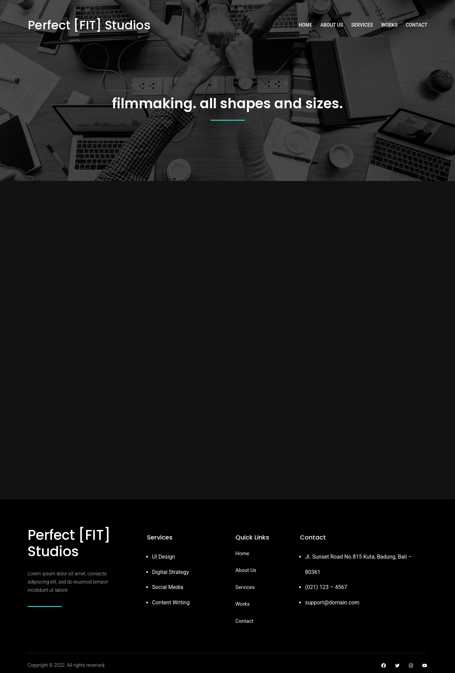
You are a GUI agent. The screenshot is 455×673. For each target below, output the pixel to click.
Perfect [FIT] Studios (89, 25)
